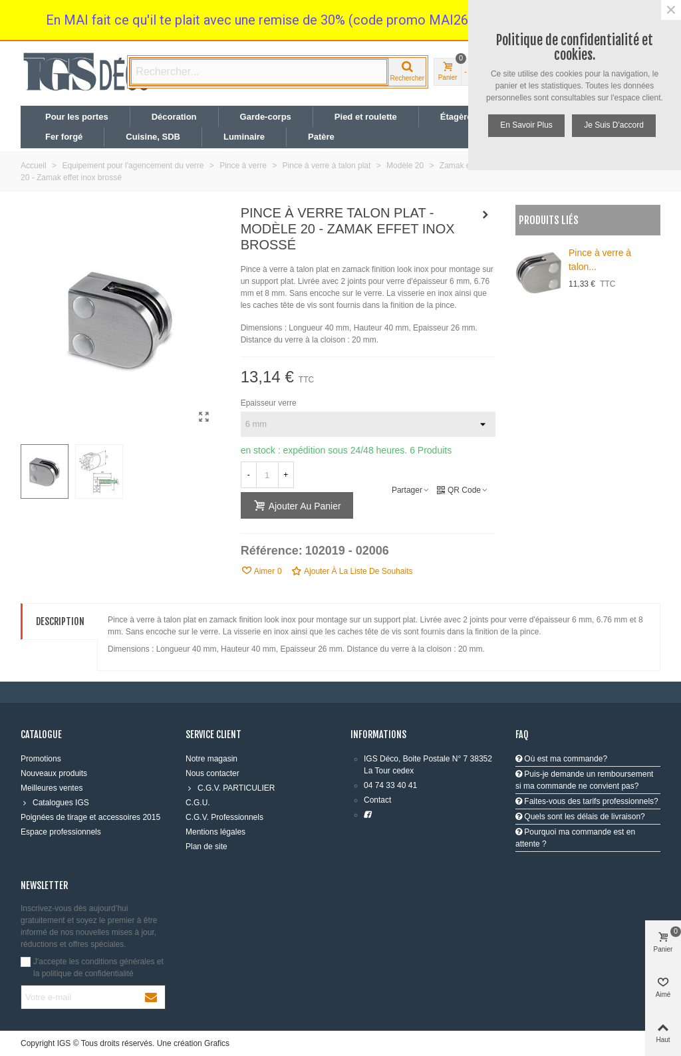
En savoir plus (526, 125)
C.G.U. (198, 802)
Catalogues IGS (55, 803)
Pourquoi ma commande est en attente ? (575, 838)
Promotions (41, 758)
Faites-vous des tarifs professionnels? (586, 801)
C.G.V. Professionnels (224, 817)
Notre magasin (211, 758)
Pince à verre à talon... (600, 259)
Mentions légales (215, 832)
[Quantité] (267, 475)
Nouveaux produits (54, 773)
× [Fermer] (671, 10)
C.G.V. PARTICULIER (230, 788)
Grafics (216, 1043)
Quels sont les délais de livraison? (580, 816)
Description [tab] (60, 621)
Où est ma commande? (561, 758)
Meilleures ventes (51, 788)
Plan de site (206, 846)
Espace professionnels (61, 832)
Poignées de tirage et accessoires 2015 (90, 817)
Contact (377, 800)
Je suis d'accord (614, 125)
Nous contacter (212, 773)
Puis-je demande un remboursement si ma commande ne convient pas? (584, 780)
